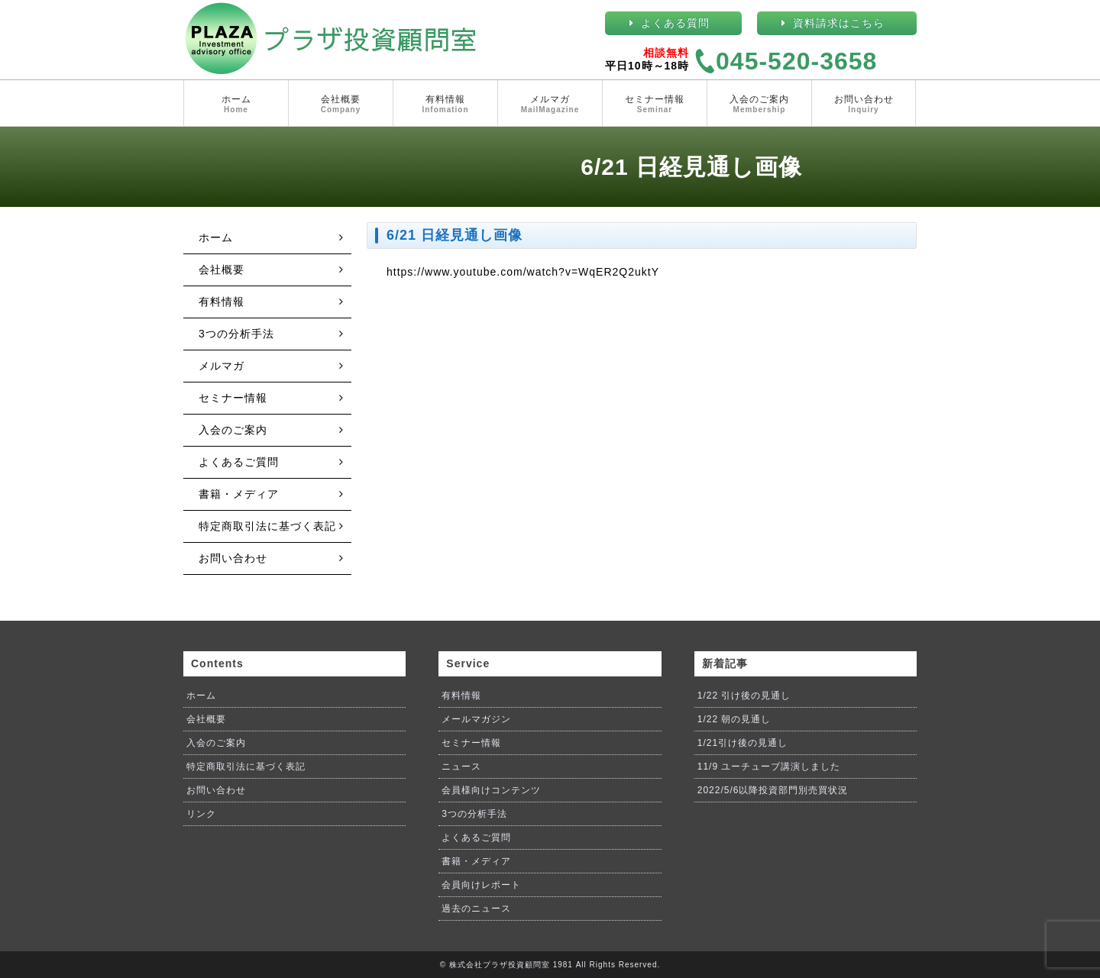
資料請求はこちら (839, 23)
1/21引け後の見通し (742, 743)
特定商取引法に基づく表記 (267, 526)
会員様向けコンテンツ (491, 790)
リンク (201, 814)
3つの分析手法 (236, 334)
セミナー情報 (655, 104)
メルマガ (550, 104)
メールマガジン (476, 719)
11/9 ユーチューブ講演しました (769, 766)
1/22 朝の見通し (734, 719)
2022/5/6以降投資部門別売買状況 (773, 790)
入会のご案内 (759, 104)
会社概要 (341, 104)
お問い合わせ (863, 104)
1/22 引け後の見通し (744, 695)
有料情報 (445, 104)
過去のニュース (476, 908)
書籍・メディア (239, 494)
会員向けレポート (481, 885)
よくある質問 (675, 23)
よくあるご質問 (239, 462)
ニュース (461, 766)
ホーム (236, 104)
